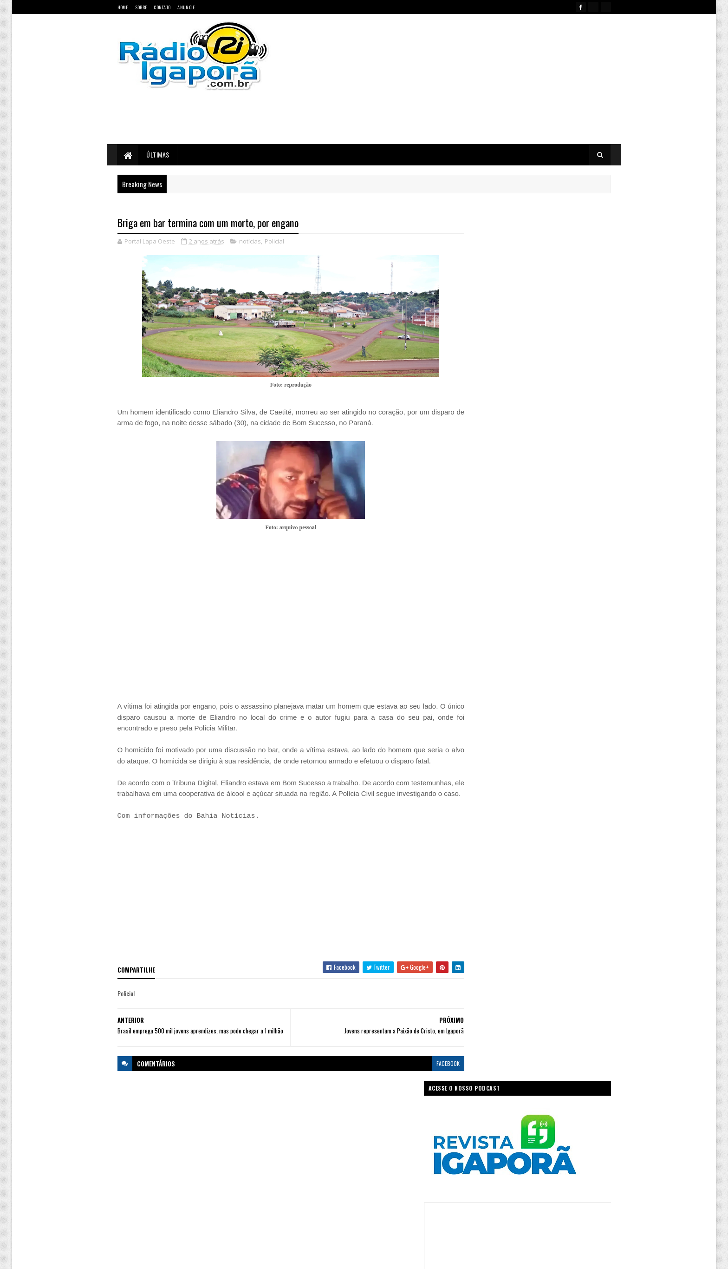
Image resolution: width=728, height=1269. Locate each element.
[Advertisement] (463, 79)
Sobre (141, 7)
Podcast (390, 1183)
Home (122, 7)
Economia (411, 1134)
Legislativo (301, 1183)
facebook (430, 1079)
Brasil (320, 1134)
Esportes (332, 1150)
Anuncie (186, 7)
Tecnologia (421, 1199)
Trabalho (300, 1215)
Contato (162, 7)
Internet (375, 1166)
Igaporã (346, 1166)
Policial (274, 241)
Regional (328, 1199)
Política (298, 1199)
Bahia (296, 1134)
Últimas (158, 154)
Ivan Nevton (435, 1256)
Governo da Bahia (373, 1150)
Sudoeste (386, 1199)
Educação (301, 1150)
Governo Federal (308, 1166)
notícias (250, 241)
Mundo (332, 1183)
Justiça (403, 1166)
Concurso (378, 1134)
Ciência (347, 1134)
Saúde (357, 1199)
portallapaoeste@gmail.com (178, 1222)
